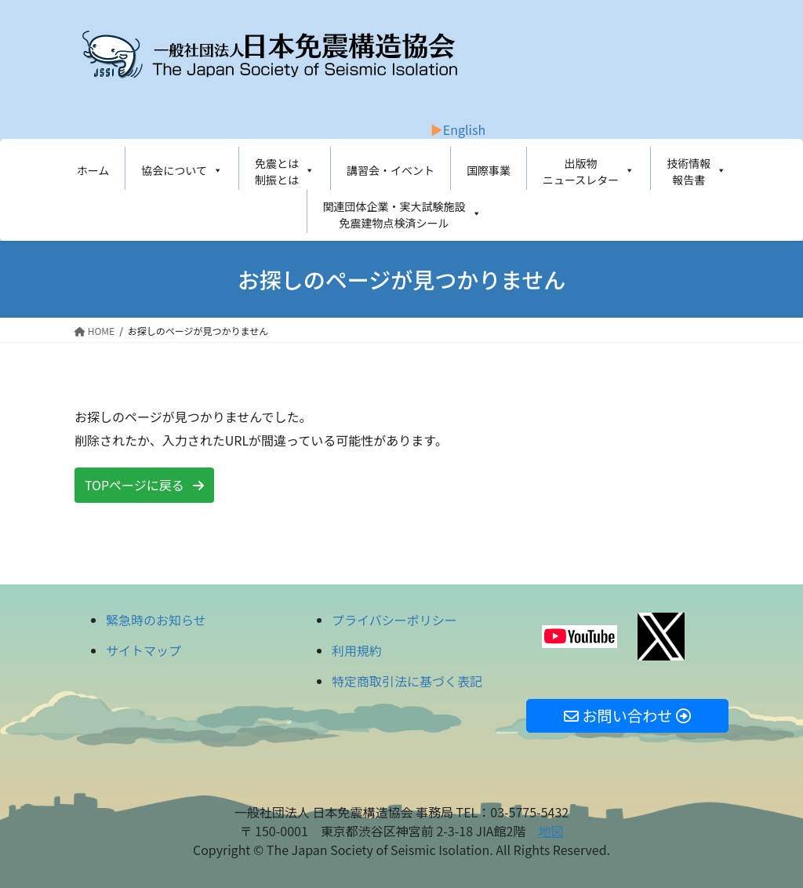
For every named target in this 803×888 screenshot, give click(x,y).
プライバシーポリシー (394, 619)
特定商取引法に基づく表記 (407, 680)
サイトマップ (143, 650)
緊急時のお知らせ (156, 619)
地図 (550, 830)
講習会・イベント (390, 170)
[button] (144, 485)
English (464, 129)
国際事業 (489, 170)
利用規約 (357, 650)
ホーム (93, 170)
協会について (182, 170)
